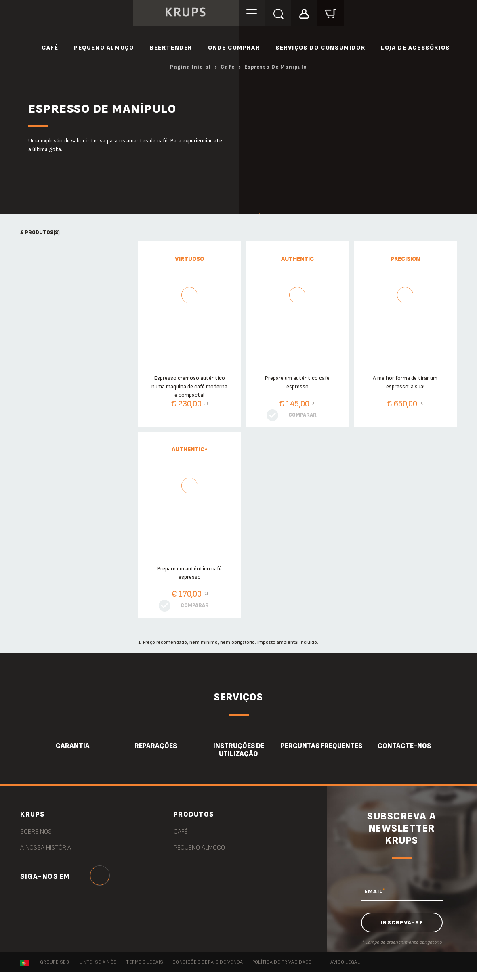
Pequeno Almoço (104, 47)
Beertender (171, 47)
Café (50, 47)
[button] (304, 12)
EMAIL (374, 891)
